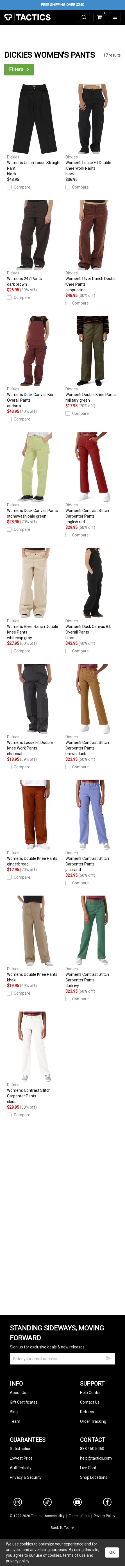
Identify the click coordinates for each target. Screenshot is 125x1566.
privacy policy (17, 1561)
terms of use (74, 1555)
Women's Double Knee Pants (93, 359)
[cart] (99, 17)
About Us (18, 1392)
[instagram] (17, 1503)
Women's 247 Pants (35, 243)
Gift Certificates (24, 1402)
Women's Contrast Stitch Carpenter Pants (93, 478)
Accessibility (55, 1516)
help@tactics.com (96, 1458)
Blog (14, 1412)
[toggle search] (84, 17)
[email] (62, 1358)
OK (112, 1552)
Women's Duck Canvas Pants (35, 475)
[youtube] (77, 1503)
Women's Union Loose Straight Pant (35, 130)
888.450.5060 (92, 1448)
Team (15, 1421)
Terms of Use (79, 1516)
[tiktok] (47, 1503)
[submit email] (108, 1357)
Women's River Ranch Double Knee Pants (93, 246)
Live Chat (88, 1468)
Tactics (27, 17)
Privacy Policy (104, 1516)
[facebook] (107, 1503)
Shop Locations (93, 1477)
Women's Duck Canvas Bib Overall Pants (35, 362)
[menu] (115, 17)
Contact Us (89, 1402)
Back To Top (62, 1528)
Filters (19, 69)
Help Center (90, 1392)
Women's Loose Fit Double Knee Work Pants (93, 130)
